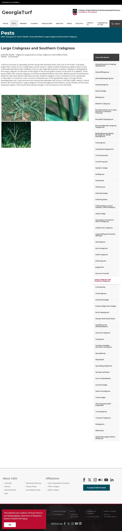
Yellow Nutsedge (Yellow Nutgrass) (105, 437)
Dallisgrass (99, 174)
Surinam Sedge (101, 385)
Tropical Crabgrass (103, 418)
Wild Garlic (99, 430)
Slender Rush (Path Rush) (105, 319)
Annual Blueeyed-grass (104, 78)
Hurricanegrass (101, 248)
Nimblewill (99, 359)
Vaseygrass (99, 424)
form (25, 518)
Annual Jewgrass (101, 85)
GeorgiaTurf (11, 37)
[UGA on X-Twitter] (69, 524)
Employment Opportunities (74, 515)
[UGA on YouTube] (77, 524)
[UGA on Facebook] (65, 524)
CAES (3, 37)
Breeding (23, 23)
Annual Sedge (100, 91)
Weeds (25, 37)
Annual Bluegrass (102, 72)
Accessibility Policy (33, 490)
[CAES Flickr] (100, 480)
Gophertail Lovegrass (104, 228)
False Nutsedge (101, 193)
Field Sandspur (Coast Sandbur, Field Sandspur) (105, 206)
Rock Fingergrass (102, 312)
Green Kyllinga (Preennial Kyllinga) (105, 235)
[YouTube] (106, 480)
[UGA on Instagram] (73, 524)
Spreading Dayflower (103, 366)
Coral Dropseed (101, 155)
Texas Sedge (100, 397)
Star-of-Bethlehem (103, 378)
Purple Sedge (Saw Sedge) (105, 306)
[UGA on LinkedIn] (80, 524)
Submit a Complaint (110, 511)
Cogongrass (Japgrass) (104, 149)
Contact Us (90, 24)
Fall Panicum (100, 187)
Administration (10, 490)
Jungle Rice (99, 267)
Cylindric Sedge (101, 168)
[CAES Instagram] (95, 480)
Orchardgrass (100, 293)
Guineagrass (100, 242)
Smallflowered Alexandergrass (101, 325)
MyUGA (72, 511)
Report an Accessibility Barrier (110, 515)
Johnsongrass (100, 261)
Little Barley (100, 287)
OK (10, 525)
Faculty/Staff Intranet (96, 488)
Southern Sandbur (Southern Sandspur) (103, 346)
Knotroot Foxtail (102, 273)
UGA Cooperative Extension (58, 483)
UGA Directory (57, 514)
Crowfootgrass (101, 162)
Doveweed (99, 180)
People (69, 23)
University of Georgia (11, 2)
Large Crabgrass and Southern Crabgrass (60, 37)
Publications (47, 23)
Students (34, 23)
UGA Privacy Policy (93, 516)
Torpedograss (101, 411)
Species (5, 23)
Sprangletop (100, 353)
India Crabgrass (101, 254)
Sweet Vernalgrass (102, 391)
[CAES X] (90, 480)
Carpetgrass (100, 143)
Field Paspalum (101, 199)
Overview (8, 483)
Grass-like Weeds (36, 37)
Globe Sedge (100, 214)
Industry (59, 23)
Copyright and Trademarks (91, 512)
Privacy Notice (13, 516)
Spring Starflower (102, 372)
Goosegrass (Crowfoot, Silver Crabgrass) (104, 220)
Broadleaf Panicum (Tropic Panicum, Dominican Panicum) (106, 111)
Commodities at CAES (102, 24)
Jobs (6, 493)
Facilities (79, 23)
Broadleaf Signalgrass (104, 119)
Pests (14, 23)
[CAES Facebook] (84, 480)
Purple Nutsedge (102, 300)
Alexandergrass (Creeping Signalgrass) (105, 65)
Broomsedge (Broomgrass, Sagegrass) (106, 126)
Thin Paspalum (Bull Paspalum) (103, 404)
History (7, 486)
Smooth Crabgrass (102, 333)
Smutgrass (99, 339)
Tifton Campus (53, 486)
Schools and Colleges (59, 511)
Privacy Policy (31, 486)
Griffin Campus (53, 490)
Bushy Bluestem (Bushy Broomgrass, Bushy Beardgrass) (104, 135)
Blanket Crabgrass (102, 104)
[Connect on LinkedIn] (112, 480)
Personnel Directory (33, 483)
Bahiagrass (99, 97)
